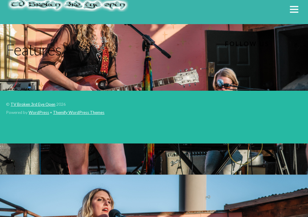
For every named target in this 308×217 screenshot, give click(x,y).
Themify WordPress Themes (78, 112)
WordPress (39, 112)
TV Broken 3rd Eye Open (33, 104)
